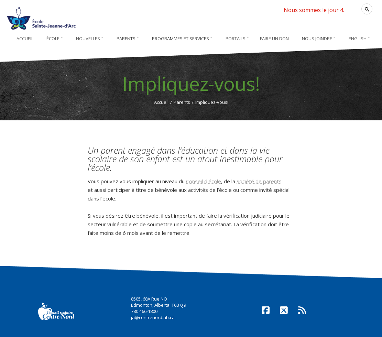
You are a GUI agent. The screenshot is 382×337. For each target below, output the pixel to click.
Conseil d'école (203, 181)
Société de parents (259, 181)
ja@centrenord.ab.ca (153, 317)
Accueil (161, 102)
